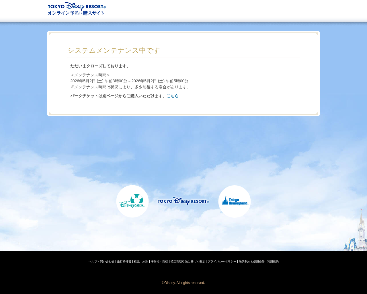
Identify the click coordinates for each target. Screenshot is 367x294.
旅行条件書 (124, 261)
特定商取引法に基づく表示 (188, 261)
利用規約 (273, 261)
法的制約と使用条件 (252, 261)
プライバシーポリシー (222, 261)
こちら (173, 96)
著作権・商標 (159, 261)
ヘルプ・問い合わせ (101, 261)
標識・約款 (141, 261)
